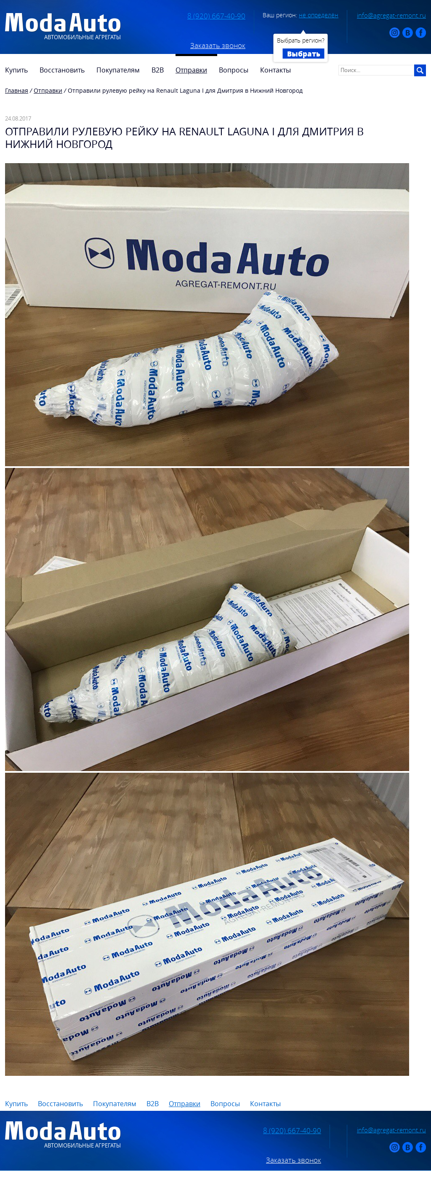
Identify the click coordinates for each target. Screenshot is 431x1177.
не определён (318, 15)
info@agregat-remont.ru (391, 15)
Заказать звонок (217, 45)
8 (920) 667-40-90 (216, 16)
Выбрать (303, 53)
